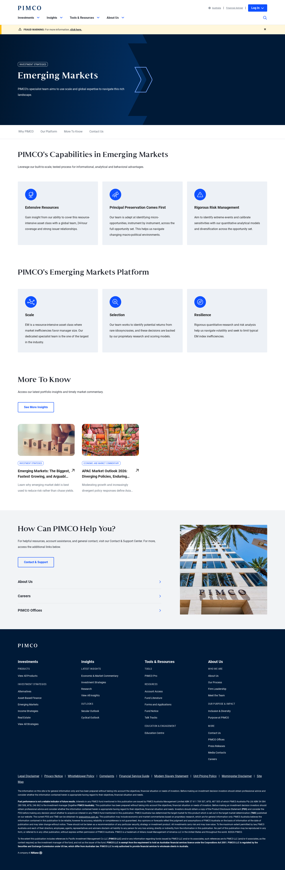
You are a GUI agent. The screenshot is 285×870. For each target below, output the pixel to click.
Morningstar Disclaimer (237, 776)
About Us (89, 581)
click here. (76, 29)
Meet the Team (216, 695)
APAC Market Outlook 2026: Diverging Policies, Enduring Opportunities (104, 474)
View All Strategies (28, 724)
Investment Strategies (93, 682)
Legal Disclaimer (28, 776)
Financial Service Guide (134, 776)
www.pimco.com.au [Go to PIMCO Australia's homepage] (88, 817)
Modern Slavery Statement (171, 776)
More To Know (73, 131)
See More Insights (36, 407)
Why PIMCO (26, 131)
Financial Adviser (234, 8)
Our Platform (49, 131)
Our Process (215, 682)
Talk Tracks (151, 717)
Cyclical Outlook (90, 717)
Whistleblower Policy (81, 776)
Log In (257, 8)
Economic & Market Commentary (99, 675)
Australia (214, 8)
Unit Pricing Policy (205, 776)
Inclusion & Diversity (219, 711)
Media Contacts (217, 752)
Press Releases (216, 746)
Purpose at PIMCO (218, 717)
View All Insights (90, 695)
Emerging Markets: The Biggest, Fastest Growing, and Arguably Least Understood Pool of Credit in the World (44, 474)
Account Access (154, 691)
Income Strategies (28, 711)
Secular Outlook (90, 711)
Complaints (106, 776)
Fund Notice (151, 711)
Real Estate (24, 717)
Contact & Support (36, 562)
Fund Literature (153, 698)
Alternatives (24, 691)
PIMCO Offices (89, 610)
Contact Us (96, 131)
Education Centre (154, 733)
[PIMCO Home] (29, 8)
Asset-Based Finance (29, 698)
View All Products (27, 675)
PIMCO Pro (151, 675)
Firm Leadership (217, 688)
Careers (89, 596)
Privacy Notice (53, 776)
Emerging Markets (28, 704)
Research (86, 688)
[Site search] (265, 20)
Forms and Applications (158, 704)
